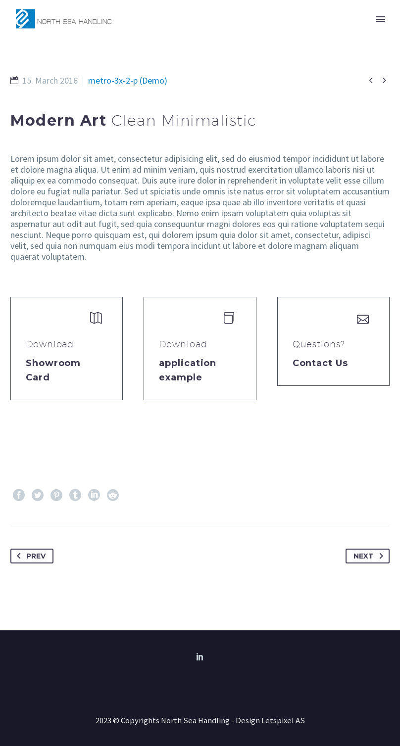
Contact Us (320, 363)
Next (370, 556)
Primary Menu (380, 19)
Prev (29, 556)
